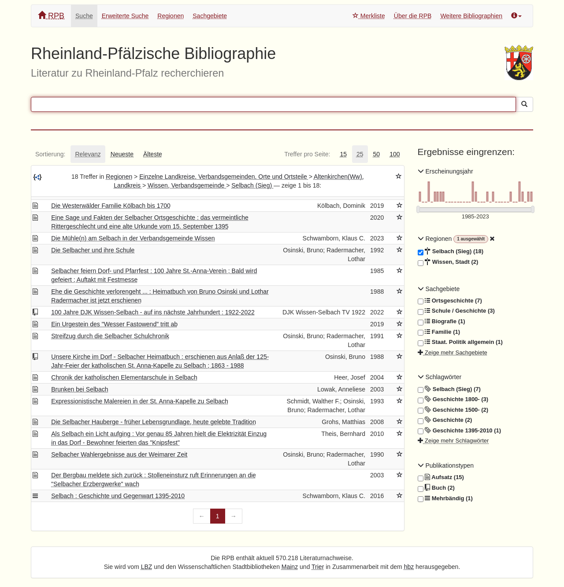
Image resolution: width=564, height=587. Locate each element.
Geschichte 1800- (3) (453, 399)
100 (395, 154)
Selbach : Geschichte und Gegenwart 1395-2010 (118, 495)
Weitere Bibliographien (471, 15)
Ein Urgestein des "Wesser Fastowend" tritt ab (114, 324)
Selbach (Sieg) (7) (449, 389)
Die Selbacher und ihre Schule (92, 250)
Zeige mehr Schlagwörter (453, 440)
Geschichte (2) (445, 420)
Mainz (290, 566)
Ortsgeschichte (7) (450, 301)
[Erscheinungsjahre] (476, 217)
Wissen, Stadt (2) (448, 262)
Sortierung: (50, 154)
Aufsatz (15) (441, 477)
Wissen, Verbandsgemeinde (187, 185)
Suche (84, 15)
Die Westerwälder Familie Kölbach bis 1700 (111, 205)
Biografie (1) (441, 321)
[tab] (50, 154)
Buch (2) (436, 488)
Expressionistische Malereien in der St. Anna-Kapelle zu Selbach (139, 401)
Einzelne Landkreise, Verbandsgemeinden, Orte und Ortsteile (223, 176)
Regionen (170, 15)
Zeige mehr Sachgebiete (452, 352)
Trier (318, 566)
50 (376, 154)
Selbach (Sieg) (252, 185)
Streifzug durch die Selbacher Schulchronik (110, 336)
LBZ (146, 566)
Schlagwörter (440, 376)
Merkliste (368, 15)
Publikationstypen (446, 465)
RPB (51, 15)
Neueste (122, 154)
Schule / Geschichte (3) (456, 311)
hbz (409, 566)
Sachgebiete (210, 15)
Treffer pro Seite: (307, 154)
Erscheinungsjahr (445, 171)
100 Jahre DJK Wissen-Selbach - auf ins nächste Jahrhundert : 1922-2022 (153, 312)
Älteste (152, 154)
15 (343, 154)
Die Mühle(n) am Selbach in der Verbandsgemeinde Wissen (133, 238)
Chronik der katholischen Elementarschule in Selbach (124, 377)
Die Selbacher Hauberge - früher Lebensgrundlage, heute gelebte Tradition (153, 421)
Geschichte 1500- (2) (453, 410)
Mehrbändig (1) (445, 498)
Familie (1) (439, 332)
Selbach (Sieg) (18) (451, 251)
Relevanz (87, 154)
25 (360, 154)
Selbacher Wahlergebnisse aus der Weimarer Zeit (119, 454)
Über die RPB (413, 15)
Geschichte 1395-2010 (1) (459, 431)
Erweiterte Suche (125, 15)
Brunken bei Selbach (79, 389)
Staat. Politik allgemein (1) (460, 342)
